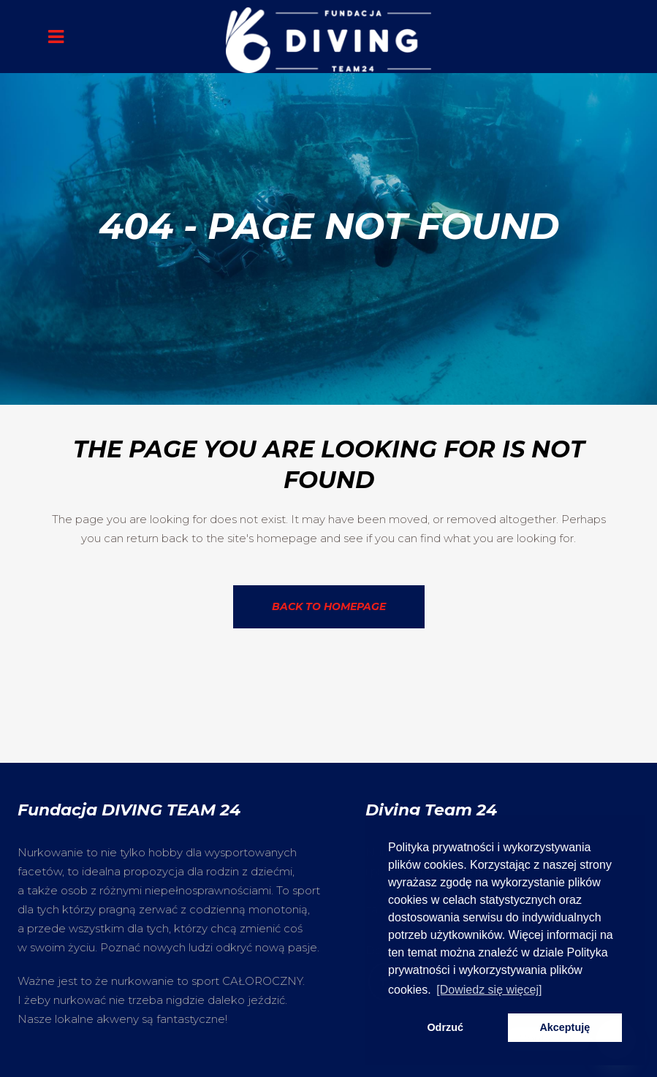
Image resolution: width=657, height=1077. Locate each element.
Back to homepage (329, 606)
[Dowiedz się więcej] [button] (489, 989)
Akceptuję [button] (564, 1027)
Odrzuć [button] (445, 1027)
